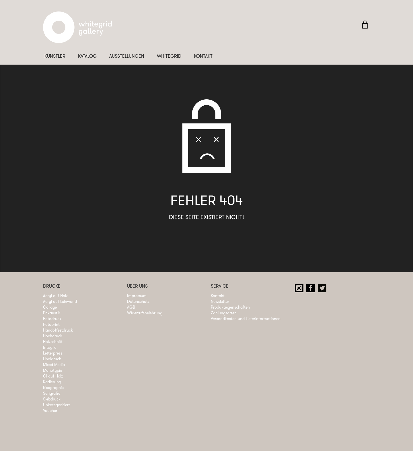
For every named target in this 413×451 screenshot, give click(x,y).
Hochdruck (52, 336)
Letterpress (52, 353)
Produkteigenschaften (230, 307)
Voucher (50, 410)
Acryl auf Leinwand (60, 301)
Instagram (300, 289)
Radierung (52, 382)
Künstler (54, 56)
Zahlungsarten (224, 313)
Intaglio (50, 347)
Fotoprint (51, 324)
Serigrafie (51, 393)
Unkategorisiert (56, 405)
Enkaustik (51, 313)
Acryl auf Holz (55, 296)
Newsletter (220, 301)
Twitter (323, 289)
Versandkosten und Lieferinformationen (245, 319)
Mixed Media (54, 364)
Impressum (137, 296)
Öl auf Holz (53, 376)
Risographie (53, 387)
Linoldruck (52, 359)
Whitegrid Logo (77, 30)
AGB (131, 307)
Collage (50, 307)
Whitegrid (169, 56)
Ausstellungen (126, 56)
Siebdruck (52, 399)
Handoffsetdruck (58, 330)
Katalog (87, 56)
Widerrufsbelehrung (144, 313)
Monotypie (52, 370)
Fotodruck (52, 319)
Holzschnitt (53, 341)
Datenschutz (138, 301)
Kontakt (203, 56)
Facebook (312, 289)
